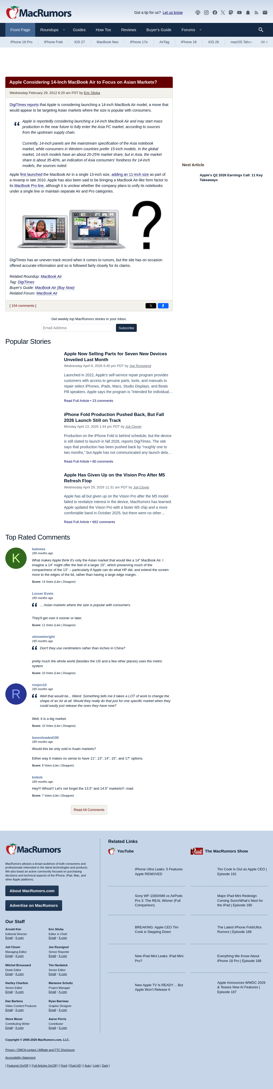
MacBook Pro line (29, 185)
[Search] (263, 29)
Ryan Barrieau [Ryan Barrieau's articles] (59, 1001)
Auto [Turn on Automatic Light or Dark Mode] (88, 1065)
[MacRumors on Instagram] (206, 12)
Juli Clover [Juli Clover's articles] (12, 947)
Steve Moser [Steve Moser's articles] (14, 1019)
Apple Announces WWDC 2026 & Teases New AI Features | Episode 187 (241, 987)
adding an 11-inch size (130, 174)
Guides (79, 29)
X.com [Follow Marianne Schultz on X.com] (63, 991)
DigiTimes (26, 282)
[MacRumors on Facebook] (215, 12)
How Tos (103, 29)
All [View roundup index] (264, 42)
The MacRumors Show (226, 851)
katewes (39, 549)
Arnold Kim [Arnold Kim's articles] (13, 929)
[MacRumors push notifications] (248, 12)
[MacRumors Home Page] (38, 13)
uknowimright (43, 637)
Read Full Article (76, 401)
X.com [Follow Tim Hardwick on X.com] (63, 974)
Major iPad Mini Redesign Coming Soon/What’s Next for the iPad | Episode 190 (240, 900)
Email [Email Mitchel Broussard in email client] (9, 974)
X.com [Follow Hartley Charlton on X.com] (19, 991)
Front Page (20, 29)
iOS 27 (79, 42)
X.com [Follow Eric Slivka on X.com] (63, 937)
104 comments (22, 306)
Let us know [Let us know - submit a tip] (173, 12)
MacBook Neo (108, 42)
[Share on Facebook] (163, 305)
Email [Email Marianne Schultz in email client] (52, 991)
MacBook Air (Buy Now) (54, 287)
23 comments (102, 401)
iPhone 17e (139, 42)
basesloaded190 (45, 738)
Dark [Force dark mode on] (105, 1065)
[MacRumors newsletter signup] (265, 12)
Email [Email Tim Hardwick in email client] (52, 974)
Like (58, 581)
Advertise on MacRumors (34, 905)
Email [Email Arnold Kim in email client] (9, 937)
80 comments (102, 461)
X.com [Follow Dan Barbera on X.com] (19, 1009)
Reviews (128, 29)
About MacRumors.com (32, 890)
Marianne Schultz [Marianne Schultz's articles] (61, 983)
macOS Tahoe (241, 42)
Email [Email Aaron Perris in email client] (52, 1027)
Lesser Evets (42, 594)
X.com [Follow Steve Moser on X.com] (19, 1027)
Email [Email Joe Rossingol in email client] (52, 955)
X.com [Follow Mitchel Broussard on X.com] (19, 974)
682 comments (103, 522)
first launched (31, 174)
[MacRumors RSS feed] (256, 12)
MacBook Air (51, 276)
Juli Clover (133, 427)
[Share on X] (151, 305)
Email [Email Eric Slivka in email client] (52, 937)
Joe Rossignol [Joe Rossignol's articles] (59, 947)
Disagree (69, 581)
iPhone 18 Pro (21, 42)
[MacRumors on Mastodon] (231, 12)
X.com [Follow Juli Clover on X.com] (19, 955)
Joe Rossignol (140, 366)
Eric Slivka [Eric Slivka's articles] (56, 929)
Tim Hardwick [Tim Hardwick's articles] (58, 965)
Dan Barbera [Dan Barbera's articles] (14, 1001)
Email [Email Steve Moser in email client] (9, 1027)
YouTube (125, 851)
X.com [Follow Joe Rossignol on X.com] (63, 955)
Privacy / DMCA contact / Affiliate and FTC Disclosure (40, 1049)
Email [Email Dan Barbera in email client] (9, 1009)
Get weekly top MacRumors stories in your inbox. (89, 319)
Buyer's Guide (158, 29)
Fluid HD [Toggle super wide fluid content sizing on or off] (75, 1065)
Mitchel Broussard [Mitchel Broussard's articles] (18, 965)
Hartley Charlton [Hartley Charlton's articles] (16, 983)
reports (24, 105)
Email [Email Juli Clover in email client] (9, 955)
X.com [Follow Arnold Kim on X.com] (19, 937)
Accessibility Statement (20, 1057)
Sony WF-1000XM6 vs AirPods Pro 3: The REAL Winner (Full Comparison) (158, 900)
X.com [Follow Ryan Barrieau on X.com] (63, 1009)
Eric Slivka (92, 93)
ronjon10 (39, 685)
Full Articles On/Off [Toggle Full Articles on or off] (44, 1065)
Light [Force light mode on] (96, 1065)
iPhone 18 (189, 42)
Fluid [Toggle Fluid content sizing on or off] (64, 1065)
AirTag (164, 42)
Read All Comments (89, 810)
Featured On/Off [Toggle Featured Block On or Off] (17, 1065)
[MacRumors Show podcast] (197, 12)
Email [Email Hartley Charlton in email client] (9, 991)
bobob (37, 777)
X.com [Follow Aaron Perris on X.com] (63, 1027)
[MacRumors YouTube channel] (239, 12)
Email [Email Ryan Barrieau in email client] (52, 1009)
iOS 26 (213, 42)
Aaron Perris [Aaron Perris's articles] (57, 1019)
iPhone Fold (53, 42)
